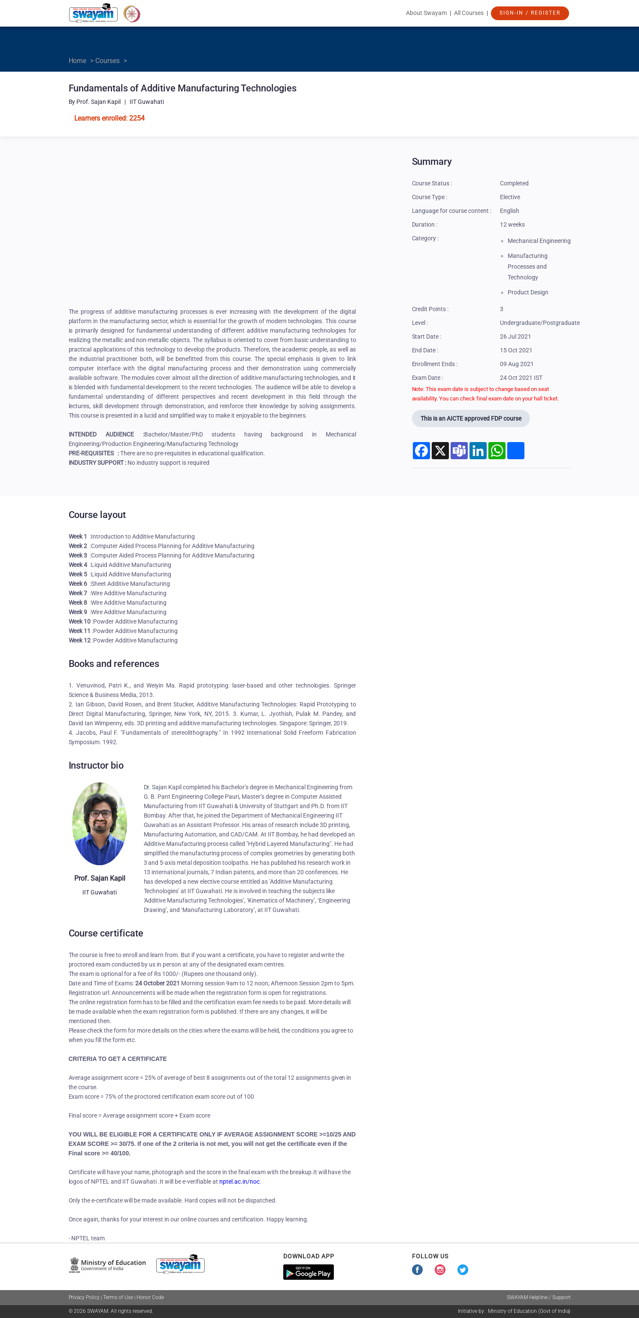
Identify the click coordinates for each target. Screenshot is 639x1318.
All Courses (469, 12)
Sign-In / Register (530, 13)
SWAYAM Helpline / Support (539, 1297)
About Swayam (426, 12)
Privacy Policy (84, 1297)
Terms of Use (118, 1297)
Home (78, 61)
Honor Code (150, 1297)
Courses (107, 61)
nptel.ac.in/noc (239, 1181)
